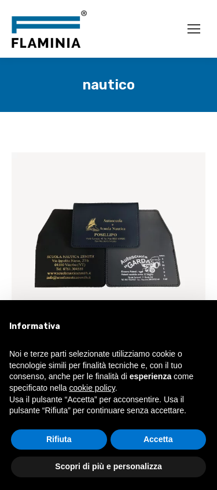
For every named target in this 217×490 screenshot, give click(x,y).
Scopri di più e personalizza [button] (108, 466)
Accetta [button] (158, 439)
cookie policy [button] (92, 387)
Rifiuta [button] (59, 439)
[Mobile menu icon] (193, 28)
